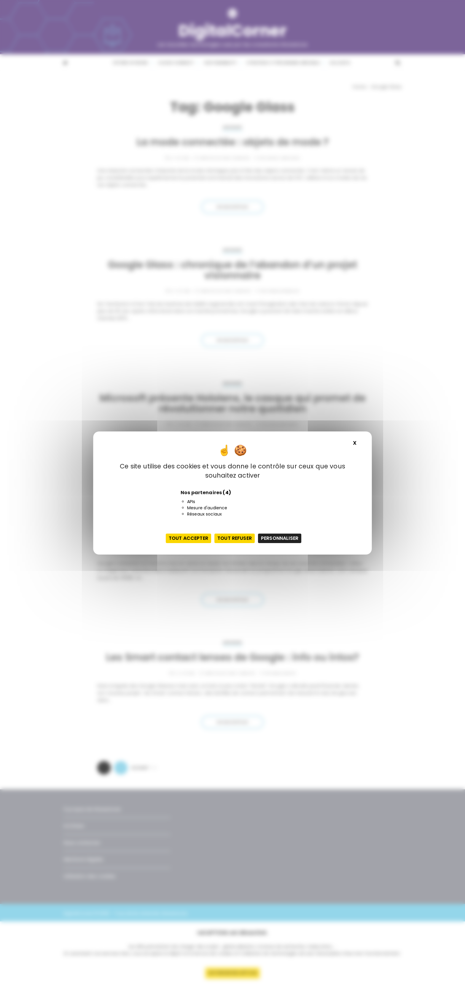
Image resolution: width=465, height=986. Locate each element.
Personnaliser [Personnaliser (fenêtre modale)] (279, 538)
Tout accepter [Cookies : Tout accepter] (188, 538)
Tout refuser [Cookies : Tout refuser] (234, 538)
